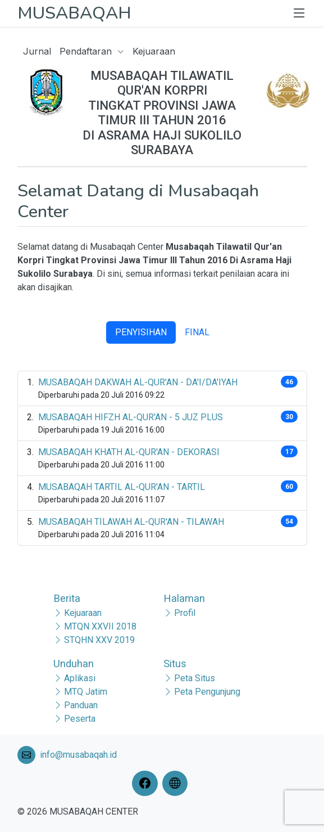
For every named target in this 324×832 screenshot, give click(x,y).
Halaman (184, 598)
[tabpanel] (162, 458)
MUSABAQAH (74, 13)
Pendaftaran (92, 51)
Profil (184, 613)
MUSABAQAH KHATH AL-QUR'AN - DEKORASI (129, 452)
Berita (66, 598)
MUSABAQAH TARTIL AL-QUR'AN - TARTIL (121, 487)
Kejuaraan (154, 51)
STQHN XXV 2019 (99, 640)
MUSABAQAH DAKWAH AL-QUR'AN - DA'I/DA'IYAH (138, 382)
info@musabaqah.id (78, 754)
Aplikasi (79, 678)
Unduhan (73, 663)
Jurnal (37, 51)
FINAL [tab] (197, 332)
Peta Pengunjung (207, 691)
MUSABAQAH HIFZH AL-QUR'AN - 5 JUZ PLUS (130, 417)
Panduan (81, 705)
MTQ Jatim (85, 691)
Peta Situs (194, 678)
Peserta (79, 718)
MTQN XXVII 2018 (100, 626)
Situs (174, 663)
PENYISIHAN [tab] (141, 332)
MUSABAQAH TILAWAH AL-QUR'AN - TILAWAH (131, 521)
